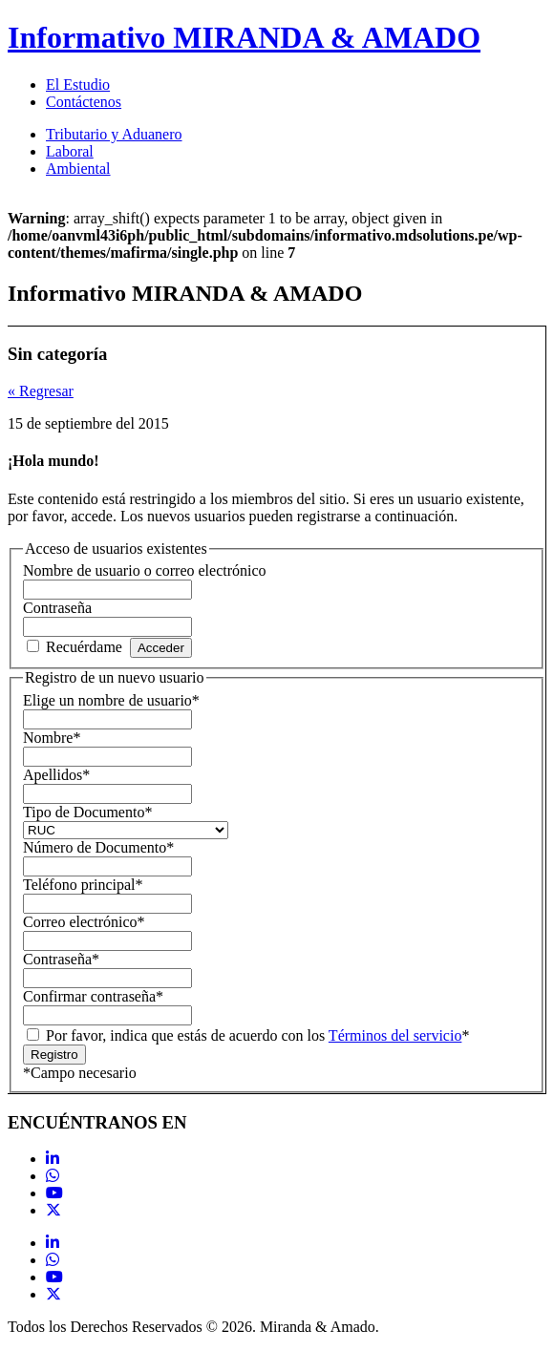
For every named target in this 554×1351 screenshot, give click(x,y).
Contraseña (57, 608)
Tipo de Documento (87, 812)
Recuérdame (84, 647)
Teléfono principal (83, 884)
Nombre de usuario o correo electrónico (144, 570)
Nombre (51, 737)
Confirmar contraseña (93, 996)
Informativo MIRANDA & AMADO (244, 37)
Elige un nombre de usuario (111, 700)
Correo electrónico (84, 922)
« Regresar (41, 391)
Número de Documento (98, 847)
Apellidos (56, 775)
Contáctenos (83, 102)
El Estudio (78, 84)
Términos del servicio (395, 1035)
